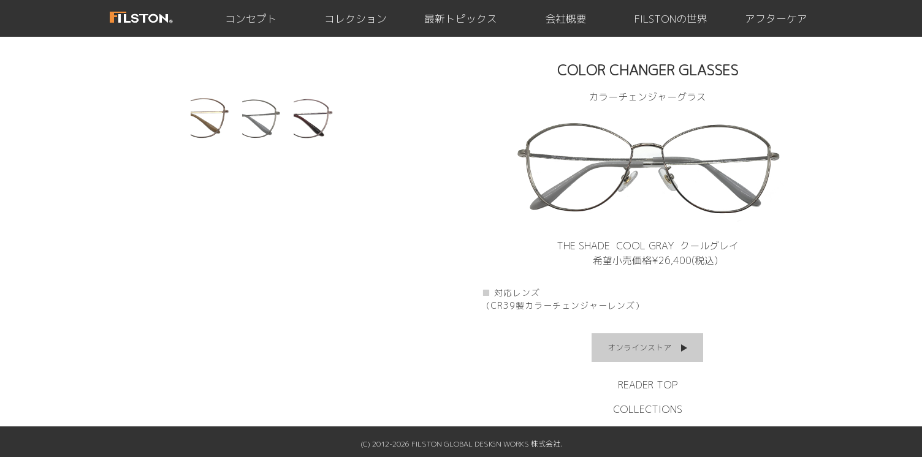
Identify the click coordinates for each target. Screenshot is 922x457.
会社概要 (566, 19)
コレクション (355, 19)
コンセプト (251, 19)
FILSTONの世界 (670, 19)
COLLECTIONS (647, 409)
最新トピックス (460, 19)
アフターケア (776, 19)
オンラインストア (639, 347)
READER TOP (647, 384)
